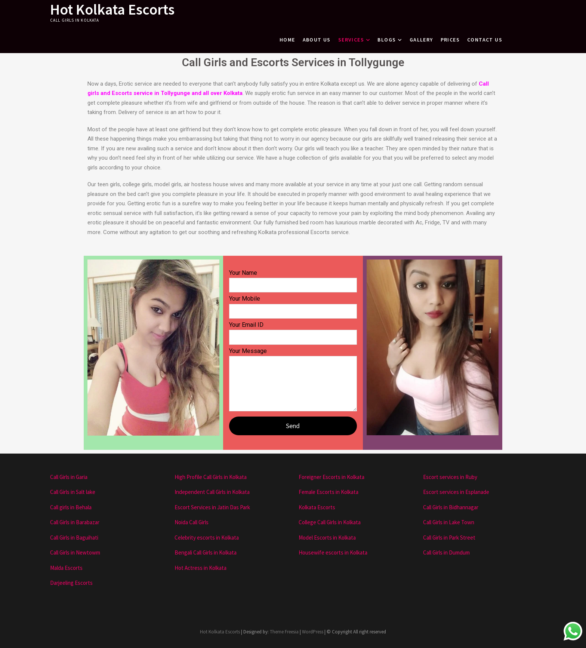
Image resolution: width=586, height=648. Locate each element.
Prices (450, 39)
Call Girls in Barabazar (74, 522)
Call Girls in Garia (68, 476)
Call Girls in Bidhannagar (450, 507)
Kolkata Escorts (317, 507)
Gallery (421, 39)
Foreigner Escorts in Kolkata (331, 476)
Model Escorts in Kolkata (327, 537)
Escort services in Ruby (450, 476)
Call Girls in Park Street (449, 537)
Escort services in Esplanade (456, 491)
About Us (317, 39)
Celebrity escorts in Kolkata (207, 537)
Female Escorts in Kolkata (328, 491)
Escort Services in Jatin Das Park (212, 507)
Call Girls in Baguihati (74, 537)
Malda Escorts (66, 567)
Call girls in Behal (69, 507)
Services (351, 39)
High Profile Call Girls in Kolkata (211, 476)
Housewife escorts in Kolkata (333, 552)
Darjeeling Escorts (71, 582)
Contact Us (484, 39)
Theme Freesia (284, 632)
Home (287, 39)
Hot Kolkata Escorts (112, 9)
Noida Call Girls (192, 522)
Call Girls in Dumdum (446, 552)
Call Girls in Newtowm (75, 552)
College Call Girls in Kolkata (330, 522)
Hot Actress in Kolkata (200, 567)
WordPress (312, 632)
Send (293, 425)
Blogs (386, 39)
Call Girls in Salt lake (72, 491)
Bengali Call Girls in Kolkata (206, 552)
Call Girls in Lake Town (448, 522)
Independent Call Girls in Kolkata (212, 491)
